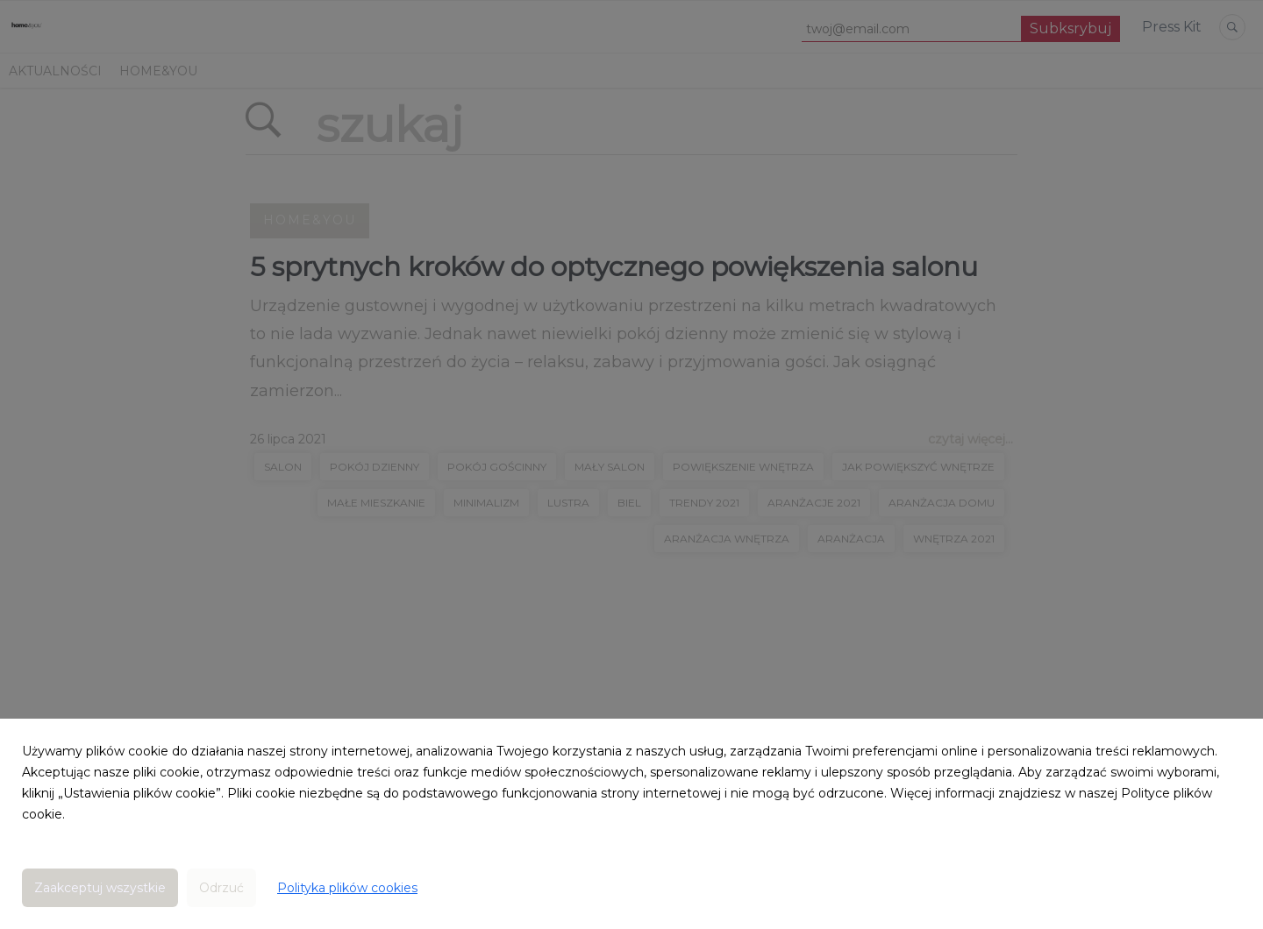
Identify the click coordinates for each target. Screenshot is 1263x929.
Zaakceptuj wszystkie (100, 888)
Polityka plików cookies (347, 888)
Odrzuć (221, 888)
